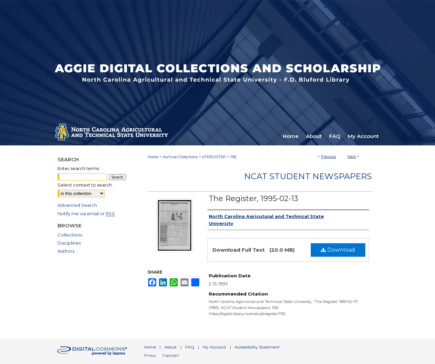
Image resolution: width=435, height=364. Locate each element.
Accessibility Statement (257, 346)
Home (152, 157)
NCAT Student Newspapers (308, 176)
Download (338, 250)
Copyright (170, 355)
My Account (214, 346)
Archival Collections (180, 157)
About (170, 346)
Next (351, 156)
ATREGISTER (214, 157)
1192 (233, 157)
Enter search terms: (79, 168)
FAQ (189, 346)
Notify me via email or (86, 213)
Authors (66, 251)
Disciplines (69, 243)
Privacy (150, 355)
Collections (70, 234)
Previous (328, 156)
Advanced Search (77, 205)
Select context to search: (85, 185)
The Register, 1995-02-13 (253, 198)
